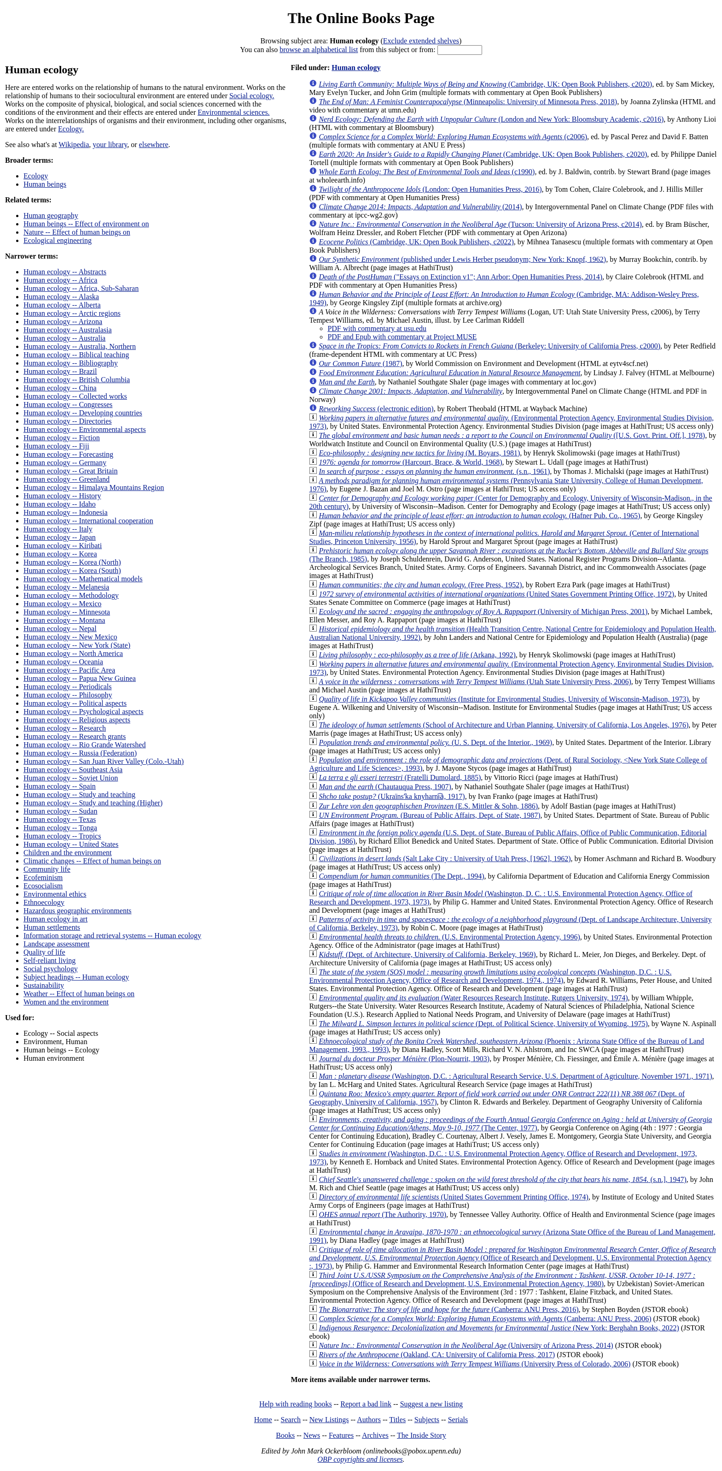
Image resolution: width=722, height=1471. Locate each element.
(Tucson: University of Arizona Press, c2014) (480, 224)
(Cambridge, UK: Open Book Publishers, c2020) (485, 84)
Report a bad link (365, 1404)
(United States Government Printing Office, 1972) (496, 594)
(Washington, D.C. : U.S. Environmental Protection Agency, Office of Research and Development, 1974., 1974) (490, 976)
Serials (458, 1420)
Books (285, 1435)
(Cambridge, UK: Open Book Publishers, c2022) (416, 242)
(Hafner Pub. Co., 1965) (479, 516)
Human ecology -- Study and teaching (79, 794)
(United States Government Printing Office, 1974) (453, 1197)
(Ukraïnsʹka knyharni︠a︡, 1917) (392, 796)
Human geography (50, 215)
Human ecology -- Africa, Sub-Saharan (81, 288)
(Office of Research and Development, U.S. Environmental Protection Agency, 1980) (502, 1279)
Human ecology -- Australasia (67, 330)
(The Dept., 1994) (401, 876)
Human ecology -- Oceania (63, 662)
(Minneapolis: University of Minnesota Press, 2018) (468, 102)
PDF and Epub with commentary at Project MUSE (402, 337)
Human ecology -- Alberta (62, 305)
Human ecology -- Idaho (59, 504)
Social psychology (50, 969)
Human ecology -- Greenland (66, 479)
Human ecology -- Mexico (62, 604)
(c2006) (453, 137)
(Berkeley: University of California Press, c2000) (489, 346)
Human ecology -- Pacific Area (69, 670)
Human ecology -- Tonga (60, 828)
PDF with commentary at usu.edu (376, 328)
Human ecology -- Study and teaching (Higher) (93, 803)
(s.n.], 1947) (502, 1179)
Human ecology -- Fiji (56, 446)
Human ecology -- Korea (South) (72, 570)
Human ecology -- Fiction (61, 438)
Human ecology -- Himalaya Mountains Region (93, 487)
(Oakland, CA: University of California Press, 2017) (437, 1355)
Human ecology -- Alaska (61, 297)
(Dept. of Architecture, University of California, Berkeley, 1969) (427, 954)
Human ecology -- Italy (58, 529)
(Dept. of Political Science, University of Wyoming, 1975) (483, 1024)
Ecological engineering (57, 240)
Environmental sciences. (233, 112)
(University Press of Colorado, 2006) (474, 1364)
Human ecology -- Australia (64, 338)
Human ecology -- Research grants (74, 736)
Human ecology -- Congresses (67, 404)
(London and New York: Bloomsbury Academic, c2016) (491, 119)
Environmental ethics (54, 894)
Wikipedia (73, 144)
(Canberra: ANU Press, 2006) (485, 1319)
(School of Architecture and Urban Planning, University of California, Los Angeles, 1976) (503, 725)
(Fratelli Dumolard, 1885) (400, 777)
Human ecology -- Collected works (75, 396)
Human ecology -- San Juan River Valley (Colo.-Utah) (103, 761)
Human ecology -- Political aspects (75, 703)
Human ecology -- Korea (60, 554)
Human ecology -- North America (73, 653)
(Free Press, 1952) (420, 585)
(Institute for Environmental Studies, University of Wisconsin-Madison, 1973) (503, 699)
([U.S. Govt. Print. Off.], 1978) (512, 435)
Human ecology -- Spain (59, 786)
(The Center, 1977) (510, 1124)
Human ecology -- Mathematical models (83, 579)
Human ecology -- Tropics (62, 836)
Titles (397, 1420)
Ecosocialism (43, 886)
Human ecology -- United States (70, 844)
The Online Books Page (360, 18)
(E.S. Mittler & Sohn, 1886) (428, 806)
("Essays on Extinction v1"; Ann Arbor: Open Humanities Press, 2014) (460, 277)
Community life (46, 869)
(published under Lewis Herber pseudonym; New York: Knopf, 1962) (462, 259)
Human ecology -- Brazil (60, 371)
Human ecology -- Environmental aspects (84, 429)
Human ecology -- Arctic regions (72, 313)
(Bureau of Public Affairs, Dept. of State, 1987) (429, 815)
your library (110, 144)
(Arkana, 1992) (417, 655)
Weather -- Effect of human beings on (78, 994)
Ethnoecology (43, 902)
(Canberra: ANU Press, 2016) (448, 1309)
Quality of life (44, 952)
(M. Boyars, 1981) (419, 453)
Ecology (35, 176)
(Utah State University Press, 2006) (475, 681)
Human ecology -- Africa (60, 280)
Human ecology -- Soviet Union (70, 778)
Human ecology (356, 67)
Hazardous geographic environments (77, 911)
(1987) (360, 363)
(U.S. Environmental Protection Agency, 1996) (449, 937)
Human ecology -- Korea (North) (72, 562)
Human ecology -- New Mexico (70, 637)
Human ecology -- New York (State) (76, 645)
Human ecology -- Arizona (62, 321)
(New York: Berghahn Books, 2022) (499, 1328)
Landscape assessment (56, 944)
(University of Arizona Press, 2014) (466, 1345)
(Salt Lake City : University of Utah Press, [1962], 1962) (445, 859)
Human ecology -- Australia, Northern (79, 346)
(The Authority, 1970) (382, 1214)
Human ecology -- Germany (64, 463)
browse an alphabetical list (318, 49)
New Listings (329, 1420)
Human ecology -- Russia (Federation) (80, 753)
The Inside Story (421, 1435)
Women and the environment (66, 1002)
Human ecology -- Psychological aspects (83, 711)
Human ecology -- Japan (59, 537)
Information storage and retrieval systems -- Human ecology (112, 935)
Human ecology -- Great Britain (70, 471)
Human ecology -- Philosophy (67, 695)
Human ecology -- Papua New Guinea (79, 678)
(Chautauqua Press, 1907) (385, 787)
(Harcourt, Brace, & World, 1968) (410, 462)
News (311, 1435)
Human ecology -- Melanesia (66, 587)
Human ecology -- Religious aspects (76, 720)
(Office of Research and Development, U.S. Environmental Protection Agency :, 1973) (512, 1258)
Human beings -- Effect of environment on (86, 224)
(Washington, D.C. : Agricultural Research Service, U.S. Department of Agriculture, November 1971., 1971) (515, 1076)
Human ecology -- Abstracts (64, 272)
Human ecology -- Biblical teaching (76, 355)
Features (341, 1435)
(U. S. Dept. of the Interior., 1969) (435, 742)
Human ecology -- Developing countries (82, 413)
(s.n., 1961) (434, 471)
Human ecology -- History (62, 496)
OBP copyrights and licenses (359, 1459)
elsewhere (154, 144)
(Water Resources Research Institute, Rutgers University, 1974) (473, 998)
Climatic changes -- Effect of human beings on (92, 861)
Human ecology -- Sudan (60, 811)
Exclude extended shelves (421, 41)
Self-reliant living (49, 960)
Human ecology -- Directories (67, 421)
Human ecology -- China (60, 388)
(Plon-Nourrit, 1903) (404, 1059)
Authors (369, 1420)
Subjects (426, 1420)
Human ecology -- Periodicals (67, 687)
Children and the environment (67, 853)
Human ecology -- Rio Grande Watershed (84, 745)
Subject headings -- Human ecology (76, 977)
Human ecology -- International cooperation (88, 521)
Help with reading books (295, 1404)
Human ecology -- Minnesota (66, 612)
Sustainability (43, 985)
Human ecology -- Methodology (71, 595)
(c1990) (427, 172)
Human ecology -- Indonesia (65, 512)
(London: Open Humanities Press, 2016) (430, 189)
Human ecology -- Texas (59, 819)
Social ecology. (251, 96)
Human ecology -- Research (64, 728)
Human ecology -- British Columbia (76, 380)
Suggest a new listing (431, 1404)
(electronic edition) (376, 409)
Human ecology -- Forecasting (68, 454)
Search (291, 1420)
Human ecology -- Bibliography (70, 363)
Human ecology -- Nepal (60, 628)
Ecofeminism (43, 877)
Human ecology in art (55, 919)
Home (263, 1420)
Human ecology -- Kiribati (62, 545)
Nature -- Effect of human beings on (76, 232)
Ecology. (71, 129)
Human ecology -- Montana (64, 620)
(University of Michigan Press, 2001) (483, 611)
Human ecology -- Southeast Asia (72, 770)
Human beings (44, 184)
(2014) (420, 207)
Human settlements (51, 927)
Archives (375, 1435)
